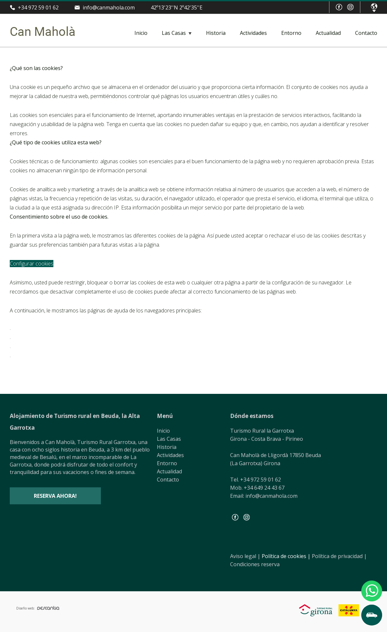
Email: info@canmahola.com (263, 495)
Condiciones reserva (255, 564)
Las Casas (174, 32)
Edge (21, 356)
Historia (216, 32)
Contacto (366, 32)
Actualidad (328, 32)
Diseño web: (37, 608)
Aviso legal (245, 556)
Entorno (291, 32)
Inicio (140, 32)
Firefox (24, 338)
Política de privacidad (339, 556)
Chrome (25, 329)
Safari (22, 347)
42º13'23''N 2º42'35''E (176, 7)
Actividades (253, 32)
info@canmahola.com (109, 7)
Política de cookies (286, 556)
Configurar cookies (31, 263)
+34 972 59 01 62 (38, 7)
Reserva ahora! (55, 495)
